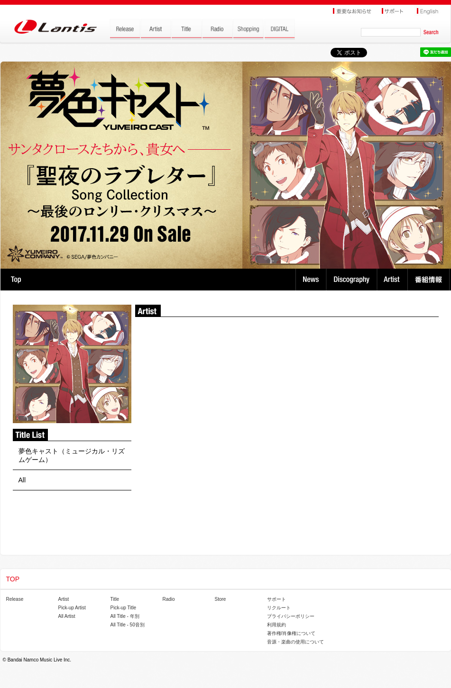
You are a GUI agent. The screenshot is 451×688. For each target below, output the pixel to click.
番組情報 (430, 279)
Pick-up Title (123, 607)
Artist (393, 279)
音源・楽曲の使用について (295, 641)
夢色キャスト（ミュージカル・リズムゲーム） (71, 455)
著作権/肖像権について (291, 633)
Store (220, 599)
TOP (15, 279)
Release (15, 599)
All (22, 480)
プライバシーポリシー (290, 616)
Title (115, 599)
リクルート (279, 607)
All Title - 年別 (124, 616)
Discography (352, 279)
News (311, 279)
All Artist (66, 616)
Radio (169, 599)
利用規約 (276, 624)
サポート (276, 599)
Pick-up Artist (72, 607)
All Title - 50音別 (127, 624)
